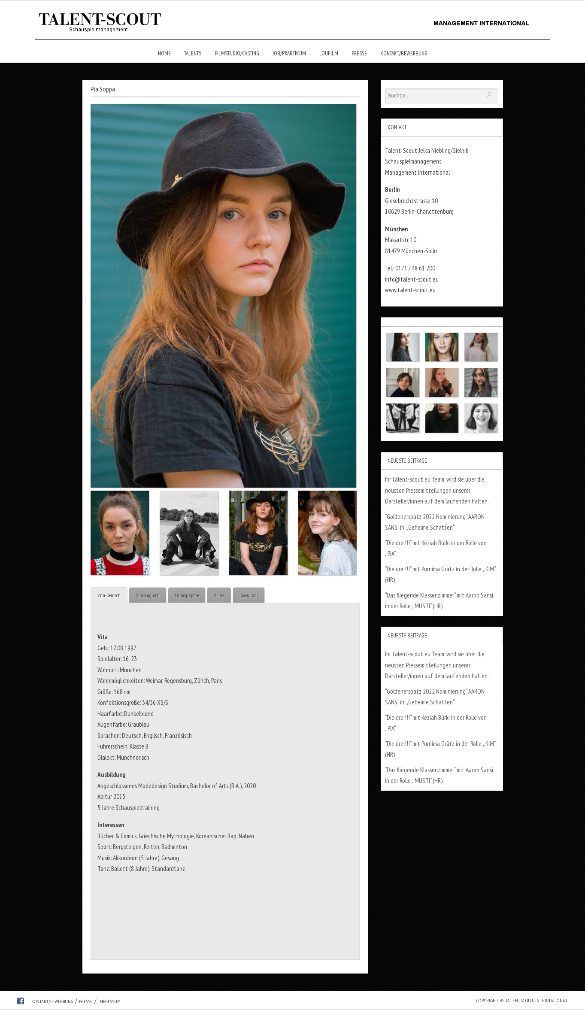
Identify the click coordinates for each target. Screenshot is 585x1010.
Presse (359, 53)
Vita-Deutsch (109, 595)
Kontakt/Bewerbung (403, 53)
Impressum (109, 1001)
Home (164, 53)
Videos (219, 595)
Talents (192, 53)
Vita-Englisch (148, 595)
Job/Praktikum (289, 53)
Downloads (248, 595)
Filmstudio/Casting (237, 53)
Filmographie (187, 595)
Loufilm (328, 53)
